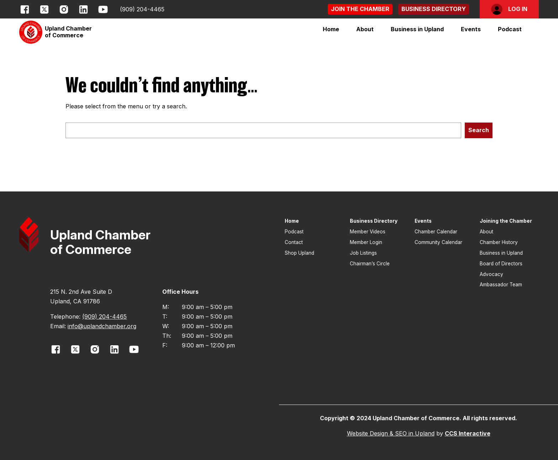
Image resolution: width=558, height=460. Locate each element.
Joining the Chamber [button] (506, 221)
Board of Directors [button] (501, 263)
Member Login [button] (366, 242)
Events (471, 29)
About (365, 29)
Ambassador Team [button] (501, 284)
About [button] (486, 231)
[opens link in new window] (24, 9)
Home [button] (331, 29)
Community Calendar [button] (438, 242)
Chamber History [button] (499, 242)
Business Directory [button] (374, 221)
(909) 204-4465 (142, 9)
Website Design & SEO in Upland (391, 433)
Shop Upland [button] (299, 253)
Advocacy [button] (491, 274)
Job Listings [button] (363, 253)
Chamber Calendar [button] (436, 231)
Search (478, 130)
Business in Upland (417, 29)
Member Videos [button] (367, 231)
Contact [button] (294, 242)
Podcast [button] (510, 29)
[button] (360, 9)
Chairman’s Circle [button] (370, 263)
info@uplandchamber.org (102, 326)
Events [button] (423, 221)
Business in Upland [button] (501, 253)
